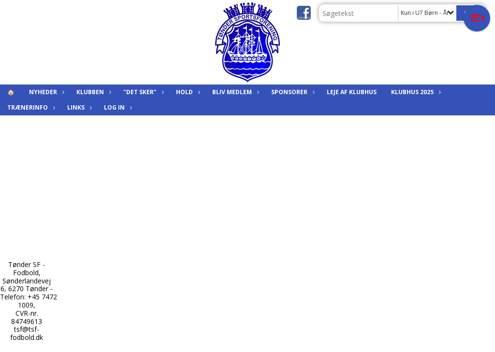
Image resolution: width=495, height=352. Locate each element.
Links (78, 107)
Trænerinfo (30, 107)
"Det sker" (142, 92)
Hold (187, 92)
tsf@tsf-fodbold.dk (26, 333)
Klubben (92, 92)
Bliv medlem (234, 92)
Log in (117, 107)
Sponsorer (291, 92)
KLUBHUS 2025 (414, 92)
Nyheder (45, 92)
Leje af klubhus (352, 92)
